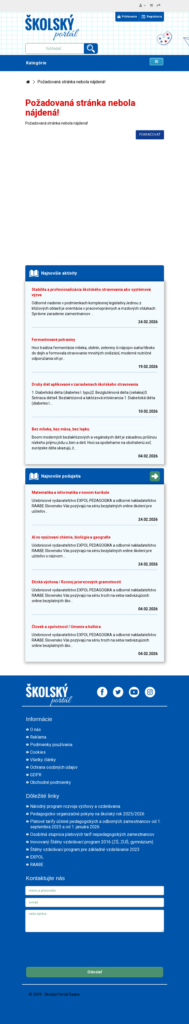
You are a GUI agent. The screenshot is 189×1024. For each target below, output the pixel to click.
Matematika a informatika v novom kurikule (70, 492)
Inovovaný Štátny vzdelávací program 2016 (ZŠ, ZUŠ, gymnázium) (91, 841)
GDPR (35, 774)
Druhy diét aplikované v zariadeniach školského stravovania (85, 384)
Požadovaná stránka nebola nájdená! (71, 81)
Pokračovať (150, 134)
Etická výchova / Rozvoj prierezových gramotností (76, 582)
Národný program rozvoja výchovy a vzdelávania (75, 806)
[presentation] (66, 945)
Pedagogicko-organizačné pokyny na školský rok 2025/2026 (87, 813)
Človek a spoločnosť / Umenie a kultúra (66, 627)
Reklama (38, 737)
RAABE (36, 864)
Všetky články (43, 759)
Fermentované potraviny (53, 339)
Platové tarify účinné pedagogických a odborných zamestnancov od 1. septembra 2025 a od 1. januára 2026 (95, 824)
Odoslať (94, 972)
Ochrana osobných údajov (54, 767)
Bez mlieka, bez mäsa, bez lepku (60, 429)
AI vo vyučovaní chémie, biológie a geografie (71, 537)
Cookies (38, 752)
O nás (35, 729)
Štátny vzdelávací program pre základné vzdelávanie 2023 (85, 849)
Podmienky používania (51, 744)
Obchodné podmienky (50, 782)
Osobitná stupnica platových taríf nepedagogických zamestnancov (92, 834)
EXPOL (37, 857)
